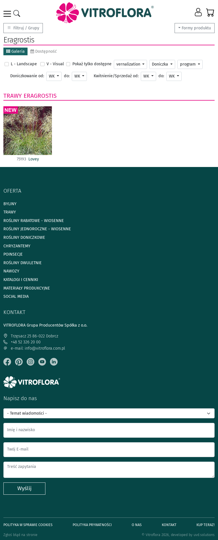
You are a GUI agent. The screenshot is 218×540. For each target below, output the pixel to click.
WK (52, 76)
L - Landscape (24, 64)
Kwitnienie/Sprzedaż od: (116, 76)
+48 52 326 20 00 (22, 342)
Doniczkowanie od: (27, 76)
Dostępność (43, 51)
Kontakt (169, 525)
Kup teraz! (205, 525)
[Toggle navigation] (8, 14)
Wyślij (24, 488)
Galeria (15, 51)
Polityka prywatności (92, 525)
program (188, 64)
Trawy (12, 95)
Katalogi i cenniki (20, 279)
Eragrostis (40, 95)
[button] (199, 12)
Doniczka (160, 64)
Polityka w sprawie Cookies (28, 525)
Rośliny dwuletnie (22, 262)
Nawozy (11, 271)
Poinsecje (13, 254)
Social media (16, 296)
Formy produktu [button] (196, 28)
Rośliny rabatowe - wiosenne (33, 220)
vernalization (128, 64)
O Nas (137, 525)
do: (67, 76)
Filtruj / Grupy (23, 28)
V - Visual (55, 64)
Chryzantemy (16, 246)
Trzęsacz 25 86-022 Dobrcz (30, 336)
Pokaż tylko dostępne (92, 64)
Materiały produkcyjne (26, 288)
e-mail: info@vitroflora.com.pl (34, 348)
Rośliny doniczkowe (24, 237)
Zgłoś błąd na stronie (20, 535)
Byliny (9, 203)
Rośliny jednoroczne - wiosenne (37, 229)
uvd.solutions (204, 535)
